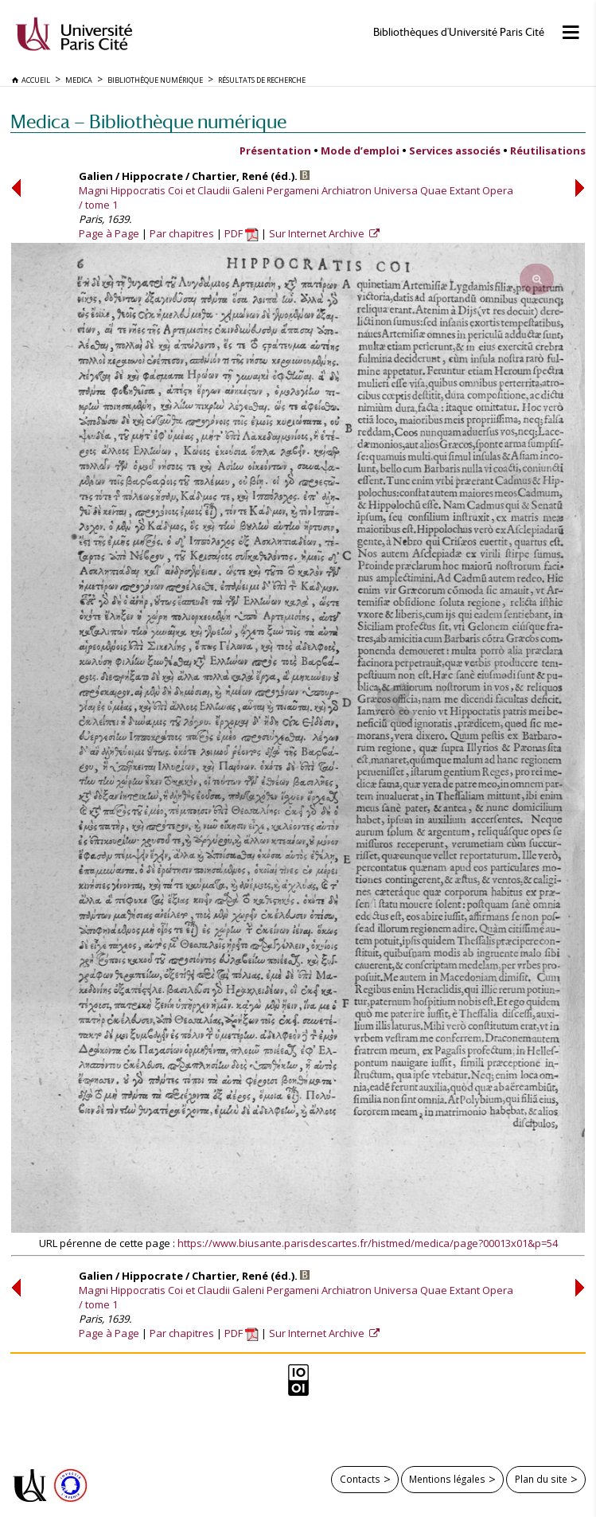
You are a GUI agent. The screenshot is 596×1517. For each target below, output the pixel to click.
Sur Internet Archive (318, 233)
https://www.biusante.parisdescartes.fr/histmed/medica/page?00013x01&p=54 (367, 1243)
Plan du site (541, 1478)
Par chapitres (182, 233)
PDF (241, 233)
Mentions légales (447, 1478)
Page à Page (109, 233)
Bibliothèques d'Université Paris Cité (458, 32)
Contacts (360, 1478)
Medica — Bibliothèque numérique (148, 121)
